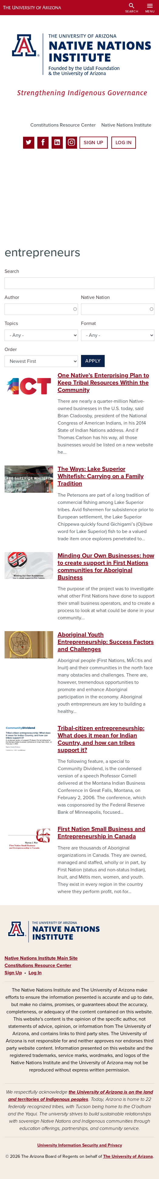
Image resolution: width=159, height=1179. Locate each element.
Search (12, 271)
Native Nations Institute (126, 125)
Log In (124, 143)
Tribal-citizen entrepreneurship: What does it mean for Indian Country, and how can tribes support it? (101, 739)
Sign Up (93, 143)
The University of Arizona (128, 1156)
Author (12, 297)
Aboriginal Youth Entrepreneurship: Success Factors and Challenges (106, 642)
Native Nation (95, 297)
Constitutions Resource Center (63, 125)
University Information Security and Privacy (79, 1145)
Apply (92, 361)
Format (88, 323)
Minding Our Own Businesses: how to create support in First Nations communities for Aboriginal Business (106, 566)
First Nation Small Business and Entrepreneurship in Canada (101, 833)
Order (11, 349)
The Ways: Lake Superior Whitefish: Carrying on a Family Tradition (101, 476)
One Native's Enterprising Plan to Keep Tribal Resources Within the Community (103, 383)
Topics (11, 323)
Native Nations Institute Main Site (41, 958)
